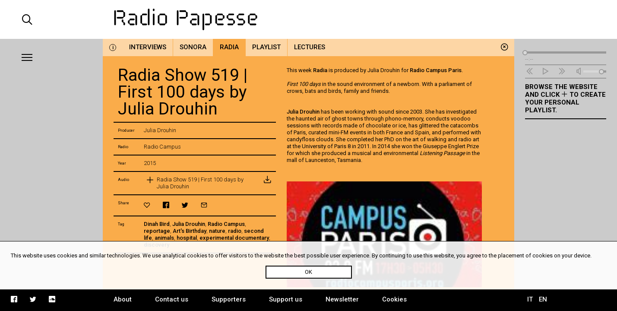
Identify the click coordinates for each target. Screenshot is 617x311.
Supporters (229, 299)
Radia (229, 47)
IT (530, 299)
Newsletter (342, 299)
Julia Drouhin (188, 224)
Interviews (147, 47)
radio (234, 231)
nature (217, 231)
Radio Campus (226, 224)
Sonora (193, 47)
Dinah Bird (157, 224)
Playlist (266, 47)
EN (543, 299)
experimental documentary (234, 238)
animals (164, 238)
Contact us (171, 299)
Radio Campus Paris (436, 70)
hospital (187, 238)
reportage (157, 231)
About (123, 299)
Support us (285, 299)
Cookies (394, 299)
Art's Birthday (189, 231)
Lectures (309, 47)
